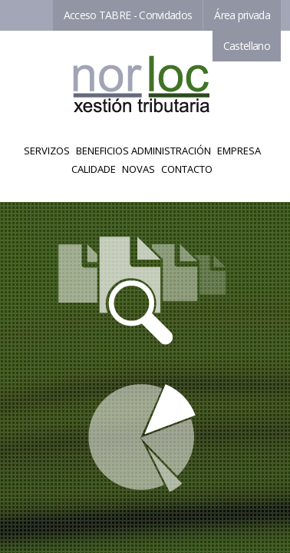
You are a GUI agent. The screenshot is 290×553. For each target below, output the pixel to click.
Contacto (187, 169)
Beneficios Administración (143, 150)
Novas (138, 169)
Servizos (47, 150)
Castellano (246, 45)
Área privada (242, 15)
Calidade (93, 169)
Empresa (239, 150)
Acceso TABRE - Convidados (128, 15)
